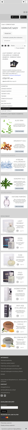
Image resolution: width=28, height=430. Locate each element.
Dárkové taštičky (6, 106)
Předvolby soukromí (6, 423)
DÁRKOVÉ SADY (5, 108)
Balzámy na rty (6, 103)
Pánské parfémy (6, 91)
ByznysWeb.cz (17, 429)
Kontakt (3, 374)
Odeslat (4, 411)
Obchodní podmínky (6, 360)
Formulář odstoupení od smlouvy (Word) (12, 371)
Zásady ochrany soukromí (8, 425)
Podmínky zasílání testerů (8, 363)
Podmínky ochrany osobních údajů (10, 366)
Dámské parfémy (6, 88)
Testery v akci (5, 93)
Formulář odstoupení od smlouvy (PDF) (11, 368)
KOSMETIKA (4, 86)
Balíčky (3, 101)
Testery (14, 96)
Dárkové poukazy (7, 98)
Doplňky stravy (6, 111)
